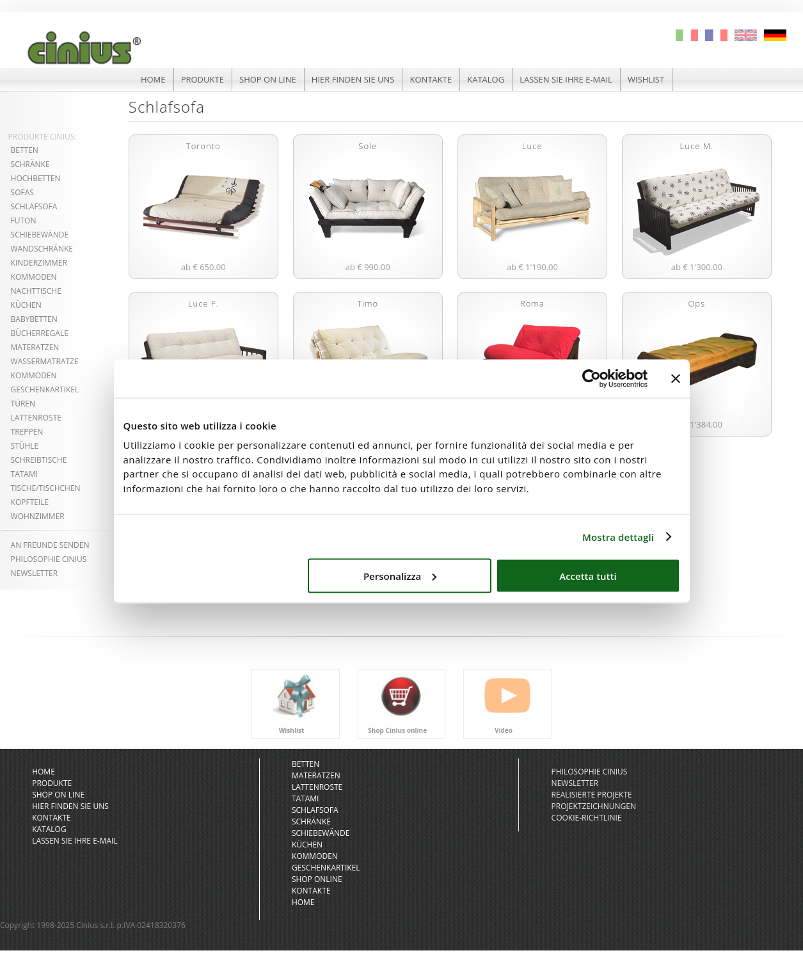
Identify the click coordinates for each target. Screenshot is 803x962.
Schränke (311, 821)
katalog (485, 79)
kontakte (431, 79)
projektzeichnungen (594, 806)
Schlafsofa (34, 206)
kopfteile (30, 502)
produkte (202, 79)
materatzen (35, 347)
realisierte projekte (592, 794)
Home (303, 902)
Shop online (317, 879)
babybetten (34, 319)
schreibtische (39, 459)
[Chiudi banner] (675, 378)
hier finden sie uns (353, 79)
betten (24, 150)
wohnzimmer (38, 516)
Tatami (305, 798)
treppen (27, 431)
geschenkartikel (45, 389)
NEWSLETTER (34, 573)
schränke (30, 164)
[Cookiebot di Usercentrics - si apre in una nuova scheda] (592, 378)
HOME (153, 79)
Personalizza (400, 575)
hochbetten (36, 178)
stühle (25, 445)
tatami (24, 474)
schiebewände (40, 234)
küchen (26, 305)
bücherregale (39, 333)
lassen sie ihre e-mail (566, 79)
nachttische (36, 290)
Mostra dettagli (618, 536)
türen (23, 403)
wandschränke (42, 248)
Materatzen (316, 775)
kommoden (34, 276)
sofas (22, 192)
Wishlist (646, 79)
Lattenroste (317, 787)
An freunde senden (50, 545)
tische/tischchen (46, 488)
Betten (305, 763)
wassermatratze (45, 361)
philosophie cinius (49, 559)
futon (23, 220)
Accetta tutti (587, 575)
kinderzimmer (39, 262)
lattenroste (36, 417)
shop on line (267, 79)
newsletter (575, 783)
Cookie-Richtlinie (587, 817)
